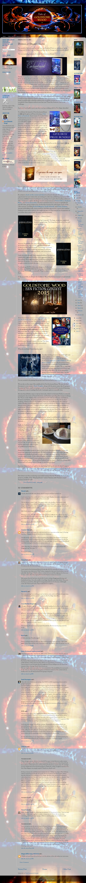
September (80, 211)
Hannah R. (24, 592)
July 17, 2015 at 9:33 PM (27, 753)
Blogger (52, 879)
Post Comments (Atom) (31, 873)
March (79, 308)
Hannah (23, 491)
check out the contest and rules (35, 195)
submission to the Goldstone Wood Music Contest (56, 362)
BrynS (23, 636)
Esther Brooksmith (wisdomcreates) (30, 651)
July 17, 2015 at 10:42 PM (27, 792)
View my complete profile (7, 154)
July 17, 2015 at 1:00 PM (27, 630)
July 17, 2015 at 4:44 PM (27, 706)
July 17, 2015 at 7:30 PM (27, 741)
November (80, 203)
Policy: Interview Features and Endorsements (18, 36)
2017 (77, 195)
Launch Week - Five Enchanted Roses (80, 223)
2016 (77, 198)
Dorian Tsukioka (62, 207)
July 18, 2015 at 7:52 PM (27, 859)
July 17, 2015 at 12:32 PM (27, 598)
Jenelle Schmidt (49, 207)
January (79, 315)
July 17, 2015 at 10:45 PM (27, 804)
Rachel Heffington (38, 207)
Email (4, 48)
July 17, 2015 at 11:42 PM (27, 818)
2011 (77, 326)
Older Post (67, 869)
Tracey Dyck (24, 560)
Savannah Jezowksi (31, 203)
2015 (77, 201)
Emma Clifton (59, 201)
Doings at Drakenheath (80, 275)
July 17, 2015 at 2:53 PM (27, 674)
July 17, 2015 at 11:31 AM (27, 524)
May (78, 303)
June (78, 300)
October (79, 207)
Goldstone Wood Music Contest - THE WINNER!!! (80, 283)
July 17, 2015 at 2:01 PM (27, 646)
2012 (77, 323)
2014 (77, 318)
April (79, 305)
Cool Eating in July (80, 264)
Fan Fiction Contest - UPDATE (80, 270)
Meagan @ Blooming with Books (30, 854)
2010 (77, 329)
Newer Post (22, 869)
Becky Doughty (38, 386)
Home (4, 36)
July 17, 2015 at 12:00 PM (27, 554)
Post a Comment (24, 862)
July (78, 218)
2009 (77, 331)
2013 (77, 321)
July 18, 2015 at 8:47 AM (27, 848)
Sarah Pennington (26, 680)
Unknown (24, 747)
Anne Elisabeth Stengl (27, 604)
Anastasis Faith (25, 530)
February (79, 311)
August (79, 215)
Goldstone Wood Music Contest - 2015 (80, 294)
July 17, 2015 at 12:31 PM (27, 586)
